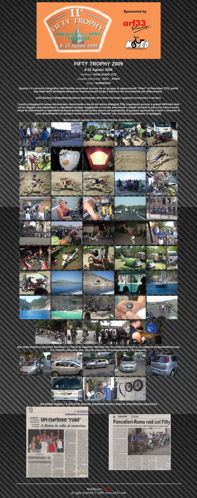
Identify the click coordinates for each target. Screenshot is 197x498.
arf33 (107, 489)
